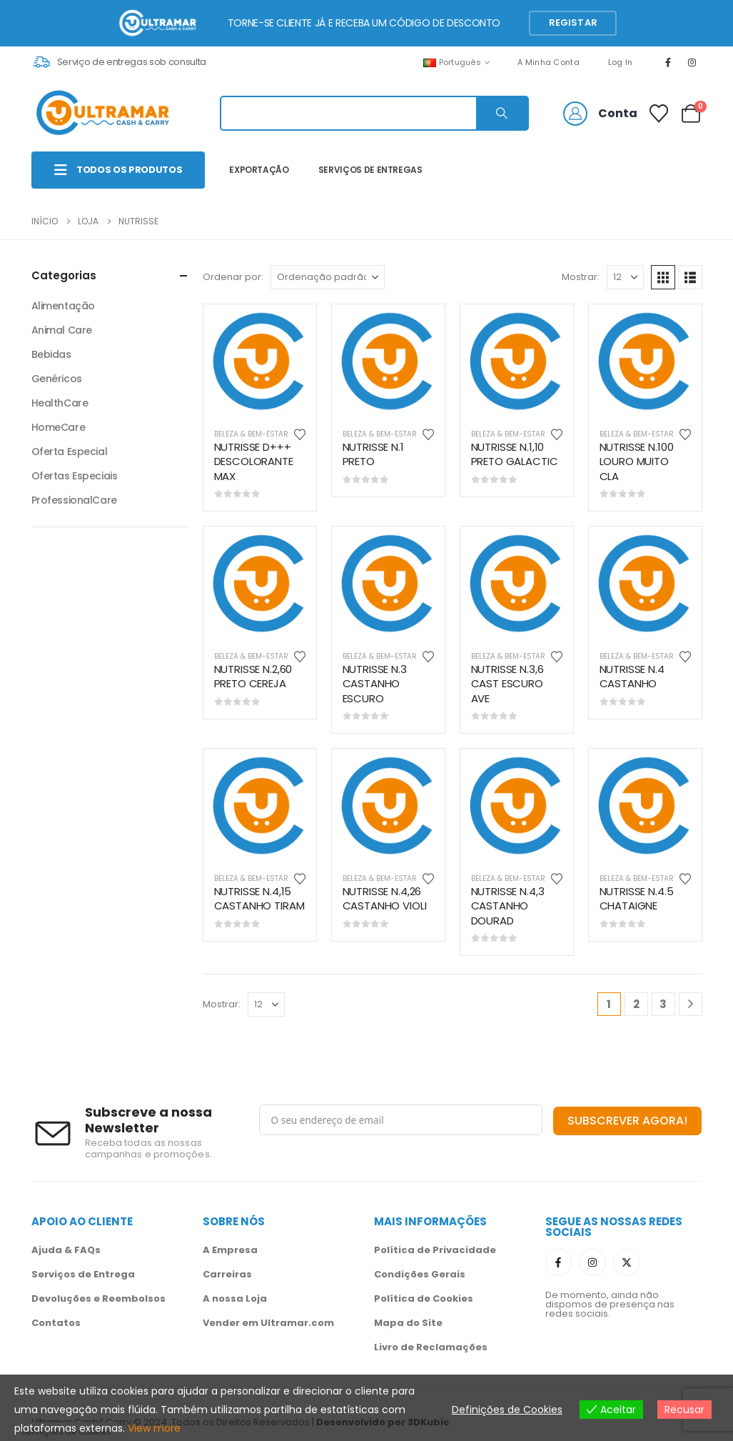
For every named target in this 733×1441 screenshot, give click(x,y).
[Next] (690, 1004)
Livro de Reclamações (430, 1347)
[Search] (501, 113)
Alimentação (63, 306)
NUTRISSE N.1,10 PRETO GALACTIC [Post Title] (514, 454)
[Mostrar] (625, 277)
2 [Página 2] (636, 1004)
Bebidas (51, 354)
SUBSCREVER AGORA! (627, 1120)
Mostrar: (581, 277)
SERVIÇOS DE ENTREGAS (370, 170)
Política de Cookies (423, 1298)
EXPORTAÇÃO (259, 170)
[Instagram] (692, 62)
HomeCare (58, 427)
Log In (620, 62)
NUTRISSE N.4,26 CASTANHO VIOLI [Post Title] (385, 898)
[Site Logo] (102, 113)
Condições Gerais (419, 1274)
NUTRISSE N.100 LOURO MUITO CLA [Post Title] (637, 461)
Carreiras (227, 1274)
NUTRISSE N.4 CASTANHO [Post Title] (632, 676)
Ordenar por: (233, 277)
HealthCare (60, 403)
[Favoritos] (658, 113)
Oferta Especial (69, 451)
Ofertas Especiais (74, 476)
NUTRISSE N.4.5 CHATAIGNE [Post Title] (637, 898)
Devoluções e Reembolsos (98, 1298)
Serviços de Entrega (83, 1274)
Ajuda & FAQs (66, 1250)
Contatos (56, 1323)
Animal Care (61, 330)
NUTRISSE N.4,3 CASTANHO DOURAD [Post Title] (508, 906)
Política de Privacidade (435, 1250)
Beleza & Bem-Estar (251, 434)
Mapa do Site (408, 1323)
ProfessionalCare (74, 500)
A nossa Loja (235, 1298)
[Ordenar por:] (328, 277)
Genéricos (56, 379)
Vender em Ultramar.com (268, 1323)
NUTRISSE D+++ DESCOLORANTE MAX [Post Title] (253, 461)
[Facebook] (668, 62)
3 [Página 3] (663, 1004)
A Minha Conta (548, 62)
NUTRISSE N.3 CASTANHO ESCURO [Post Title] (375, 684)
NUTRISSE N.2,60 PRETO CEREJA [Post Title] (253, 676)
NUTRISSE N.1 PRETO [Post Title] (373, 454)
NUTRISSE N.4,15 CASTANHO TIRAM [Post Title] (259, 898)
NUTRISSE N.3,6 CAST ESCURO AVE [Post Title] (507, 684)
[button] (663, 277)
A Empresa (230, 1250)
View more (154, 1428)
